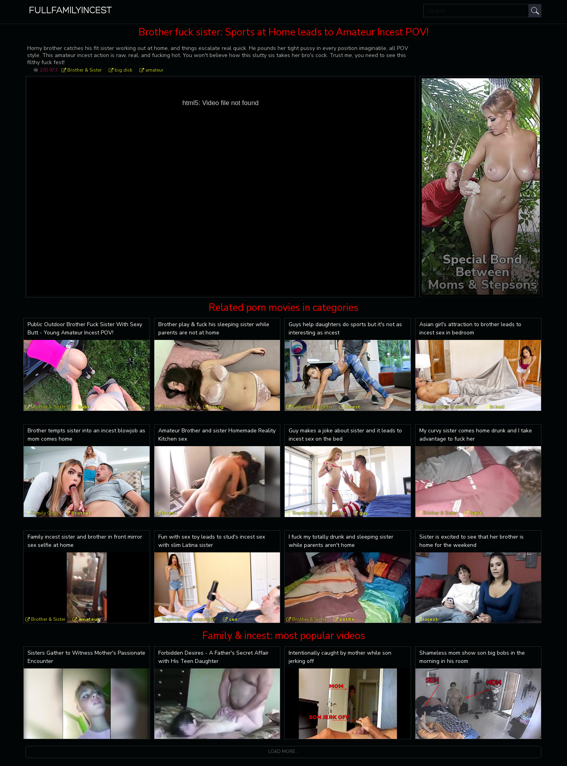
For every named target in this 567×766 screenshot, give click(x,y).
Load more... (283, 752)
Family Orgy (44, 513)
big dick (123, 70)
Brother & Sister (84, 70)
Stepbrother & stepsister (450, 407)
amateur (154, 70)
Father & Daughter (312, 407)
